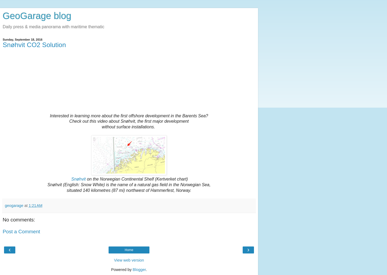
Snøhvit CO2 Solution (34, 44)
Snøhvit (78, 179)
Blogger (139, 269)
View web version (129, 260)
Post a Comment (21, 231)
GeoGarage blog (37, 16)
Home (129, 250)
